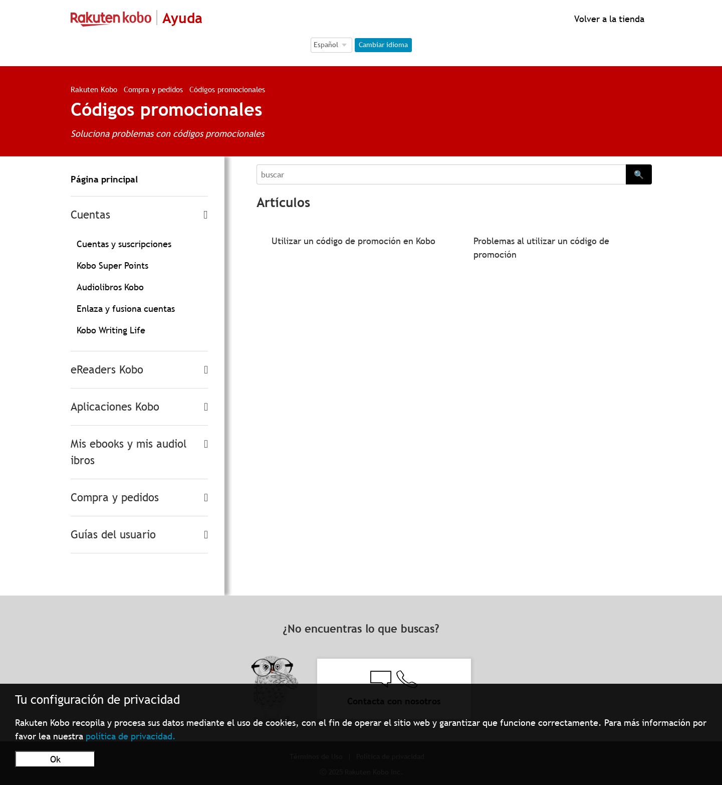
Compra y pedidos (153, 89)
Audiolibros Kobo (110, 287)
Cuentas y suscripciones (124, 244)
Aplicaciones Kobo (115, 407)
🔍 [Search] (639, 174)
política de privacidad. (131, 736)
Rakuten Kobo (94, 89)
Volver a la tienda (608, 19)
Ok (55, 759)
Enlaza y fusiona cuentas (126, 308)
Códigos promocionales (227, 89)
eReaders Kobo (107, 369)
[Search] (441, 174)
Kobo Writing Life (111, 330)
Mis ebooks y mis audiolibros (128, 452)
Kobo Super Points (112, 265)
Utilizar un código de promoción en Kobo (353, 241)
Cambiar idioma (383, 44)
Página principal (104, 179)
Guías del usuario (113, 534)
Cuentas (90, 215)
